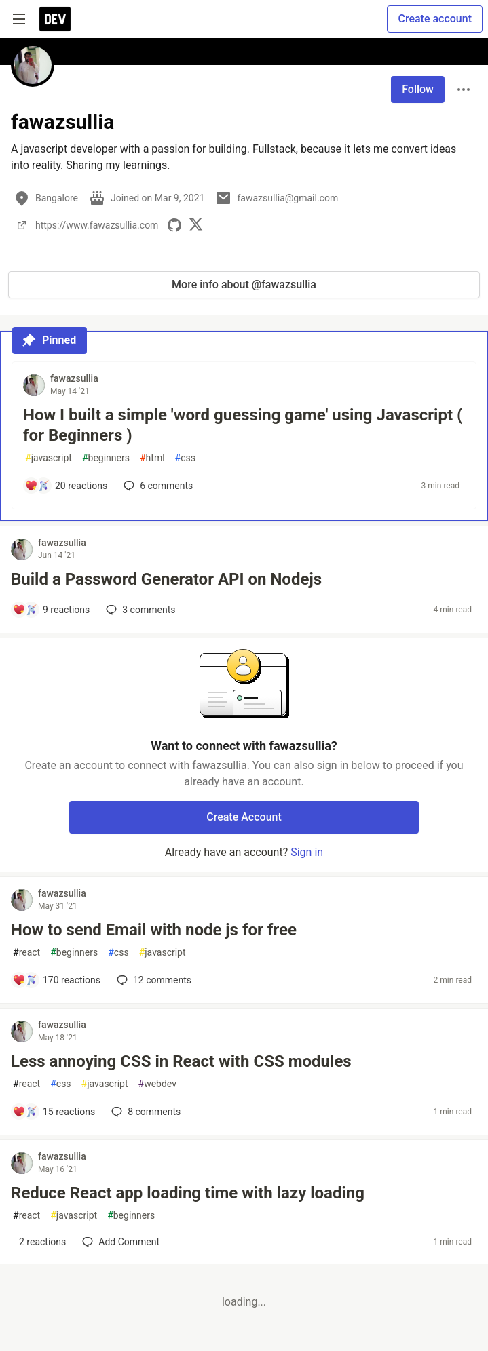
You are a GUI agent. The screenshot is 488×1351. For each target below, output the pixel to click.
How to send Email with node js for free (154, 929)
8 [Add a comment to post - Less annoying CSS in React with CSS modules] (145, 1111)
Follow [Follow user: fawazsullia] (418, 89)
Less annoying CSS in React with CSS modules (181, 1061)
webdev (157, 1084)
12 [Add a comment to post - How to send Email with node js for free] (152, 980)
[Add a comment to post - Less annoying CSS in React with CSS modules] (53, 1111)
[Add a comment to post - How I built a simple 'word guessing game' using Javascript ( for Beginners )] (65, 485)
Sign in (306, 852)
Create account (435, 18)
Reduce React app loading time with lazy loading (187, 1192)
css (185, 458)
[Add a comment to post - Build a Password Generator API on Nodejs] (51, 610)
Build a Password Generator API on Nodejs (166, 579)
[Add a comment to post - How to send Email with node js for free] (56, 980)
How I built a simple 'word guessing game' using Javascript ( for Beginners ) (242, 425)
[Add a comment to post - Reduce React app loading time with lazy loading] (39, 1242)
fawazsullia (74, 378)
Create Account (244, 816)
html (152, 458)
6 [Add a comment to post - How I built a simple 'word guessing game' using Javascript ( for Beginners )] (157, 485)
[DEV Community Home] (55, 19)
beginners (106, 458)
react (26, 952)
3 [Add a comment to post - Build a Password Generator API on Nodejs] (139, 610)
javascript (48, 458)
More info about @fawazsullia (244, 284)
